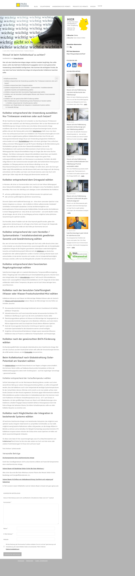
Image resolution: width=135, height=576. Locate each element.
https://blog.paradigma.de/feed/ (76, 54)
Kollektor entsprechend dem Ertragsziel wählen (19, 85)
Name (5, 528)
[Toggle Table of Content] (56, 78)
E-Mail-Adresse (8, 534)
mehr (85, 104)
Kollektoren (40, 251)
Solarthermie (45, 6)
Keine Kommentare (17, 50)
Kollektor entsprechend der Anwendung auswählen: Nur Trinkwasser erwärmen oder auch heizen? (30, 82)
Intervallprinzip (25, 277)
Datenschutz (29, 560)
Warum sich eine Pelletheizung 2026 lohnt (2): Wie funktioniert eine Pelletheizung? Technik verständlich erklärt (77, 162)
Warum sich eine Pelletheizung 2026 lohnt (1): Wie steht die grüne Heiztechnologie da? (77, 198)
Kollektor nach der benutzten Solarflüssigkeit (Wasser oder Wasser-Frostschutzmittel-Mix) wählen (30, 95)
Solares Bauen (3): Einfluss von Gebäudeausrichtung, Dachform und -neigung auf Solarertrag (28, 480)
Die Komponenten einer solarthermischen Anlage (18, 457)
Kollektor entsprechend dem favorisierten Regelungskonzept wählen (25, 92)
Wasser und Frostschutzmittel (14, 300)
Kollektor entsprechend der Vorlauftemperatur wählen (22, 103)
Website (5, 539)
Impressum (21, 560)
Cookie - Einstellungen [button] (41, 560)
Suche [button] (100, 6)
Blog (36, 6)
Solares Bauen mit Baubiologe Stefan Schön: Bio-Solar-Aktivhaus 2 (23, 468)
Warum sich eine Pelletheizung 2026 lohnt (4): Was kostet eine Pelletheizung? (76, 92)
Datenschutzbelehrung (12, 549)
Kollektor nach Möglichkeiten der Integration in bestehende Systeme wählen (27, 105)
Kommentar (7, 502)
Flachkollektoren (24, 141)
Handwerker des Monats (61, 6)
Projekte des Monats (80, 6)
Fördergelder (28, 352)
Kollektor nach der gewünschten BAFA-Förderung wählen (22, 98)
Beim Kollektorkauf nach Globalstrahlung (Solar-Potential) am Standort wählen (28, 101)
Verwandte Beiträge (13, 107)
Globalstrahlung (10, 365)
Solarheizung (37, 131)
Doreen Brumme (18, 58)
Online (72, 35)
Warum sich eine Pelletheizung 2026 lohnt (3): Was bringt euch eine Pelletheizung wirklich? (77, 126)
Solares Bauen (29, 50)
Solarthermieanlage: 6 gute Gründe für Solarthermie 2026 (77, 234)
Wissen (92, 6)
